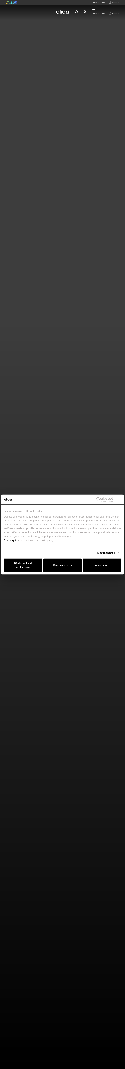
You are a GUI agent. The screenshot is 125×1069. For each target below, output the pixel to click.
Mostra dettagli (106, 552)
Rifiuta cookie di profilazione (23, 565)
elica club (11, 2)
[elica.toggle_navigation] (7, 11)
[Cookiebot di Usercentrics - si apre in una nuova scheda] (98, 499)
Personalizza (62, 565)
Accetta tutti (102, 565)
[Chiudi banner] (120, 499)
